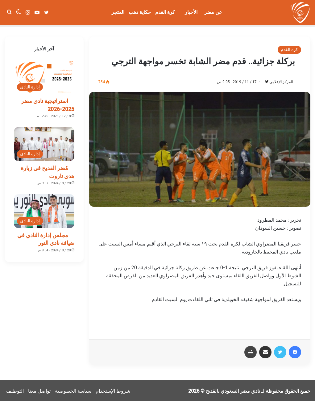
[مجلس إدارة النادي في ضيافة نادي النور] (44, 209)
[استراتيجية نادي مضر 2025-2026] (44, 75)
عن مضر (213, 12)
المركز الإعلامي (278, 80)
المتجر (117, 12)
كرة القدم (165, 12)
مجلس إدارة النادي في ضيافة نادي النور (45, 237)
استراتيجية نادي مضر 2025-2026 (47, 103)
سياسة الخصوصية (73, 390)
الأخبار (191, 12)
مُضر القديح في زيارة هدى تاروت (47, 170)
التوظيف (15, 390)
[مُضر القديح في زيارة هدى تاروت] (44, 142)
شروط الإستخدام (113, 390)
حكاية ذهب (140, 12)
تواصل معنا (39, 390)
